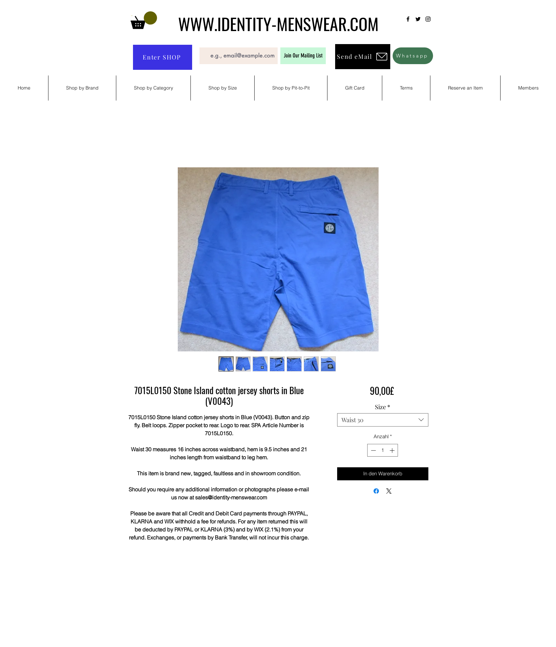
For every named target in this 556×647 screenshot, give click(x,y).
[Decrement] (372, 450)
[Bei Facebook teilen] (376, 491)
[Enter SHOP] (162, 57)
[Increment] (392, 450)
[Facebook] (408, 19)
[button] (144, 20)
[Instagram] (428, 19)
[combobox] (382, 420)
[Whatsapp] (413, 55)
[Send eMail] (362, 56)
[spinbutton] (382, 450)
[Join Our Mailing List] (303, 55)
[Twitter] (418, 19)
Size (382, 407)
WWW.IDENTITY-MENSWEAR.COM (278, 23)
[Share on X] (389, 491)
